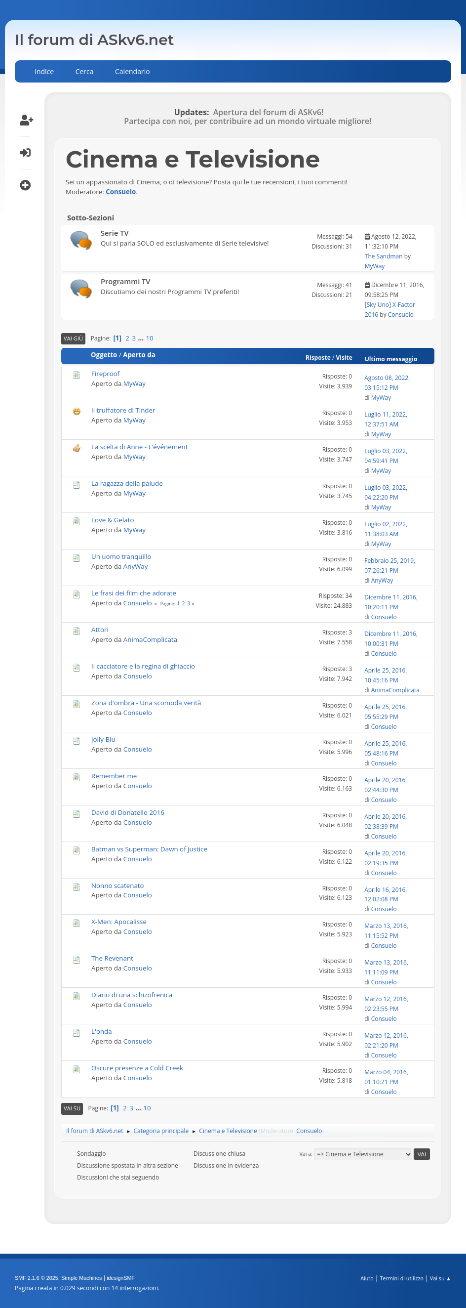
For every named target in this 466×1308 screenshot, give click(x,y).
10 (149, 338)
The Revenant (112, 958)
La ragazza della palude (127, 483)
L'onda (101, 1031)
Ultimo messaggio (396, 359)
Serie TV (115, 233)
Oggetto (104, 354)
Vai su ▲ (440, 1278)
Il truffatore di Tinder (123, 410)
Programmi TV (126, 281)
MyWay (375, 266)
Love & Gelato (112, 519)
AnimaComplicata (150, 639)
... (142, 338)
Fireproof (105, 373)
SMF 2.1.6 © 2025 (36, 1278)
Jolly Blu (103, 739)
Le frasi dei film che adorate (133, 593)
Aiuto (366, 1278)
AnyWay (135, 566)
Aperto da (139, 354)
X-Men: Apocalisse (119, 921)
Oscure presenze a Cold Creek (137, 1067)
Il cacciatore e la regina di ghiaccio (143, 666)
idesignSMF (121, 1278)
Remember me (114, 775)
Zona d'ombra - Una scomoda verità (146, 702)
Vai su (72, 1108)
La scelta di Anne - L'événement (139, 446)
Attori (100, 629)
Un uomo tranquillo (121, 556)
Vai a (305, 1153)
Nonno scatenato (117, 885)
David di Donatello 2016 (127, 812)
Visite (344, 357)
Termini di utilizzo (402, 1278)
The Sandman (384, 256)
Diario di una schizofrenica (131, 994)
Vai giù (73, 338)
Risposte (318, 357)
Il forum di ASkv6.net (94, 40)
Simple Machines (81, 1278)
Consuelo (121, 191)
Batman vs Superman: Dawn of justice (149, 848)
